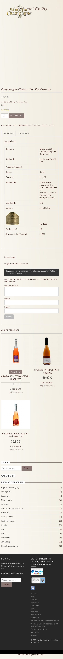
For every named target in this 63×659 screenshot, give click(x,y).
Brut (43, 125)
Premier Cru (50, 125)
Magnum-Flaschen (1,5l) (10, 487)
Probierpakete (6, 491)
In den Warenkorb (16, 116)
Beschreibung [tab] (8, 133)
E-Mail (7, 307)
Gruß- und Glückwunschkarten (12, 508)
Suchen (26, 468)
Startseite (34, 593)
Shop (32, 596)
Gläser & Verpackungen (9, 546)
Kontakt (34, 635)
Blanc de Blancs (7, 516)
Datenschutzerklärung (39, 629)
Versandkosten (21, 102)
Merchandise (5, 512)
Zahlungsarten (36, 614)
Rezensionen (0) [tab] (23, 133)
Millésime (4, 525)
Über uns (34, 599)
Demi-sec (4, 504)
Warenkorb (34, 612)
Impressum (35, 632)
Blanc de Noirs (6, 500)
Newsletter (35, 602)
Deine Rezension (11, 285)
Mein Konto (35, 605)
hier (24, 566)
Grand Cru (4, 533)
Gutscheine (5, 496)
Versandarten (35, 618)
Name (7, 298)
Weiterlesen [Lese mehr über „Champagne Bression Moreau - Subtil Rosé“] (15, 372)
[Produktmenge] (4, 115)
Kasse (33, 608)
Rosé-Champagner (34, 125)
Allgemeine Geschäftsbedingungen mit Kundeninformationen (44, 625)
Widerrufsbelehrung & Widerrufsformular (45, 621)
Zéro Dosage (6, 541)
